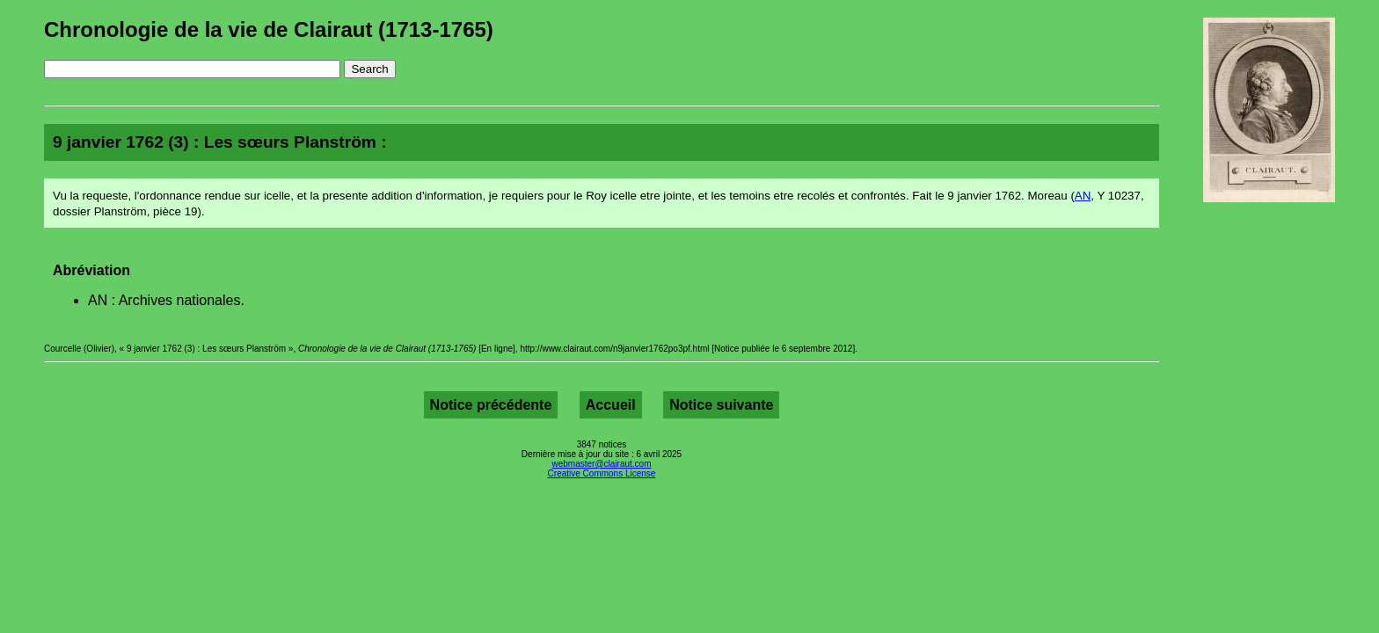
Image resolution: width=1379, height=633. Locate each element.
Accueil (611, 404)
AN (1083, 195)
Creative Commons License (602, 473)
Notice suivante (721, 404)
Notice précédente (491, 404)
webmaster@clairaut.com (602, 464)
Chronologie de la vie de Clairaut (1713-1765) (268, 29)
